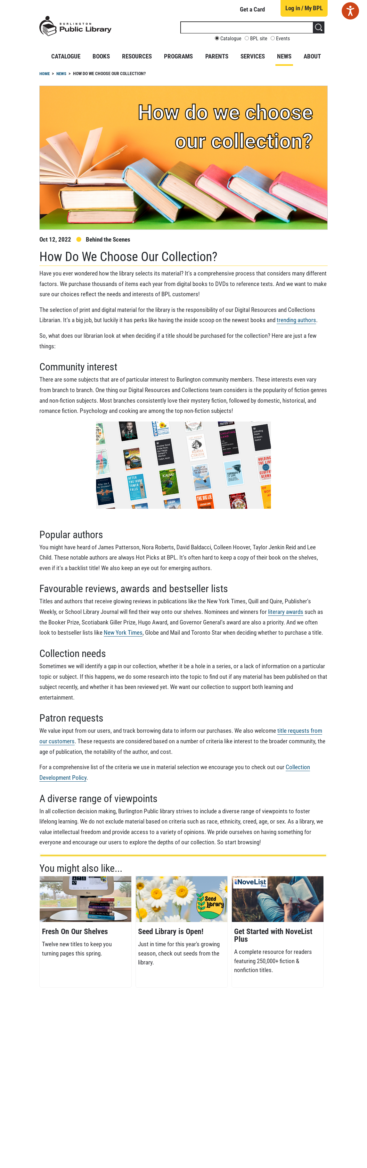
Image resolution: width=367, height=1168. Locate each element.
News (284, 56)
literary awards (285, 611)
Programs (178, 56)
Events (283, 38)
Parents (216, 56)
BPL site (258, 38)
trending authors (296, 320)
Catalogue (230, 38)
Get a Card (252, 9)
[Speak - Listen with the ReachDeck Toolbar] (350, 10)
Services (253, 56)
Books (101, 56)
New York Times (123, 632)
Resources (137, 56)
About (312, 56)
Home (44, 73)
